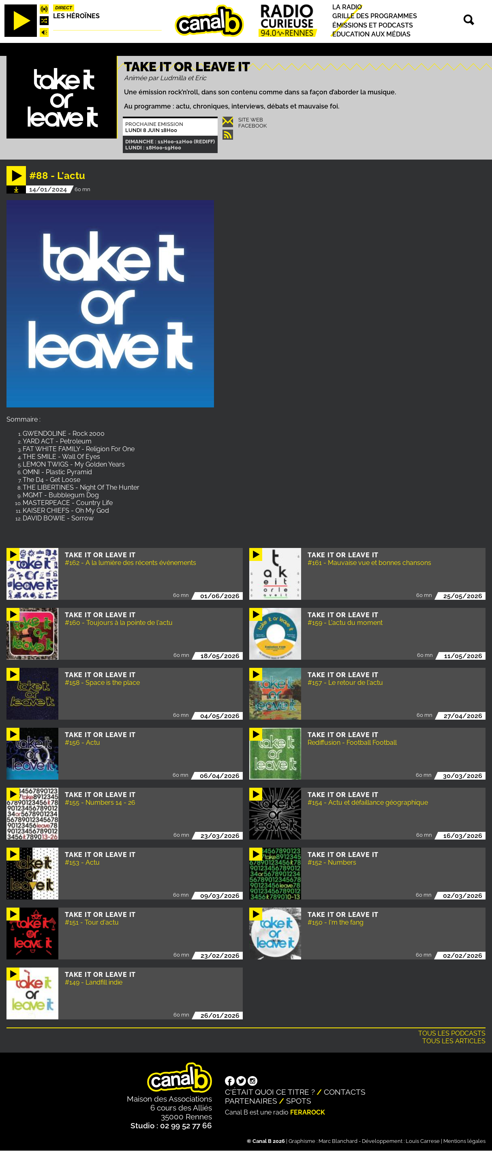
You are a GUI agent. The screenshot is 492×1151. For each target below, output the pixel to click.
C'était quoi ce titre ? (270, 1091)
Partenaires (251, 1100)
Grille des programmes (374, 16)
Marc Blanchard (338, 1141)
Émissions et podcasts (372, 25)
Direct (63, 7)
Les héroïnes (76, 16)
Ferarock (307, 1112)
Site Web (250, 120)
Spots (298, 1100)
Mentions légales (464, 1141)
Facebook (252, 126)
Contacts (345, 1091)
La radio (347, 7)
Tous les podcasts (452, 1033)
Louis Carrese (423, 1141)
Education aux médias (371, 34)
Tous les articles (454, 1041)
